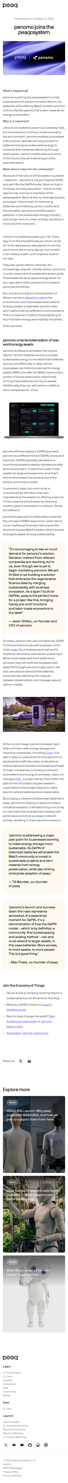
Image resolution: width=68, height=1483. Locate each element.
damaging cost (35, 297)
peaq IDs (17, 649)
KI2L (19, 779)
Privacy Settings (12, 1475)
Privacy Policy (11, 1472)
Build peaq (14, 1033)
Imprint (7, 1464)
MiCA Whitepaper (13, 1468)
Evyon (50, 752)
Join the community (35, 1033)
